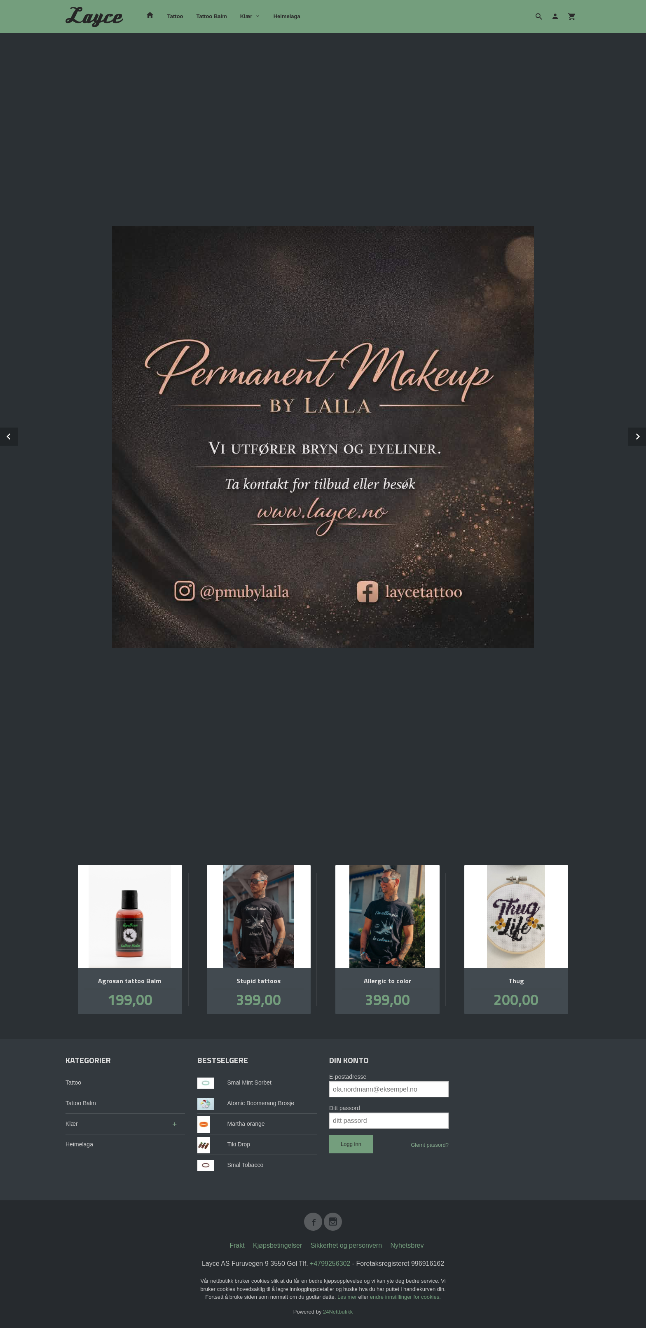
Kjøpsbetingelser (277, 1245)
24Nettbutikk (338, 1312)
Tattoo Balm (212, 16)
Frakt (236, 1245)
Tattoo (175, 16)
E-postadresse (347, 1076)
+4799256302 (330, 1263)
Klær (246, 16)
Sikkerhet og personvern (346, 1245)
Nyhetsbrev (407, 1245)
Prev (17, 435)
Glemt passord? (430, 1145)
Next (645, 435)
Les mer (347, 1297)
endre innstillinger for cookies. (405, 1297)
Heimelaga (287, 16)
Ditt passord (344, 1108)
